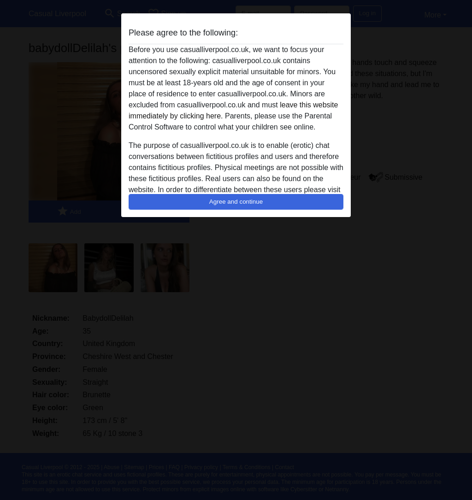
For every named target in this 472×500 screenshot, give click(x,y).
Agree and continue (236, 201)
